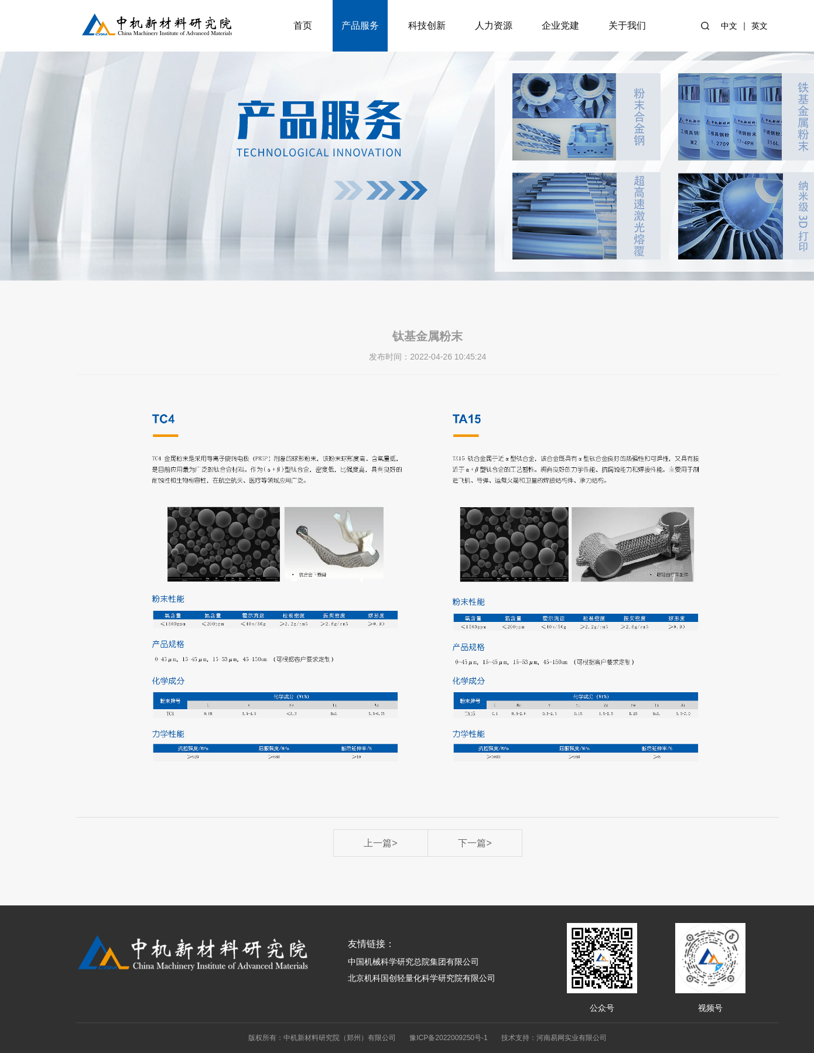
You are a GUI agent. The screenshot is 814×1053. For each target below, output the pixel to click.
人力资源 (493, 25)
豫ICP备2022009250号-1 (448, 1038)
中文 (729, 25)
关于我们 (627, 25)
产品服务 (360, 25)
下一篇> (474, 843)
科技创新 (427, 25)
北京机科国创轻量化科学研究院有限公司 (421, 978)
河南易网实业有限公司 (571, 1038)
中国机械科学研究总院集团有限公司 (413, 961)
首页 (302, 25)
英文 (759, 25)
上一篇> (380, 843)
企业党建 (560, 25)
